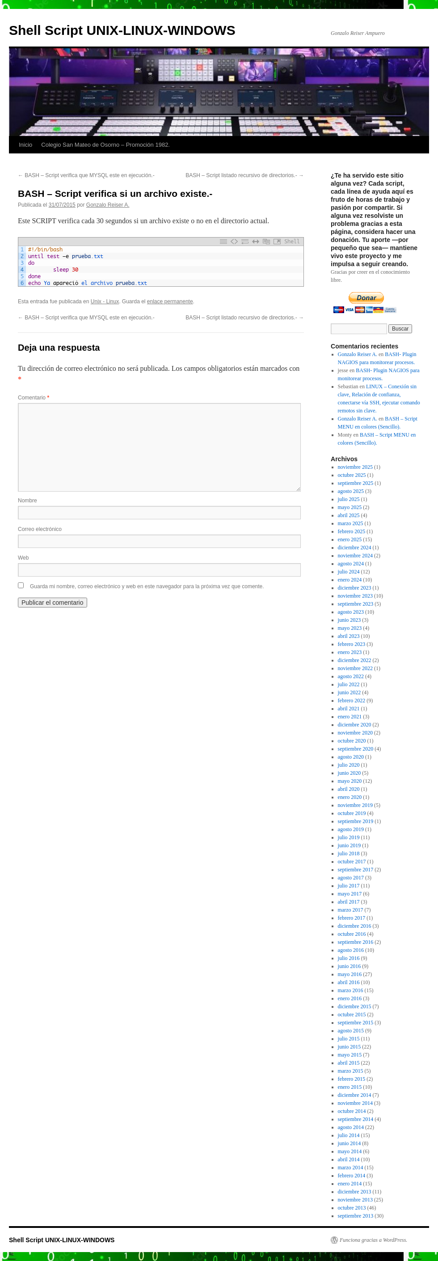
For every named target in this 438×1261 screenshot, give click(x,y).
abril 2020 (349, 789)
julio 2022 (349, 684)
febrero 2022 (352, 700)
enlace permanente (170, 301)
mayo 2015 (350, 1055)
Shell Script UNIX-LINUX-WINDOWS (122, 30)
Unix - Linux (105, 301)
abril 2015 (349, 1063)
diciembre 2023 (354, 588)
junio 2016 (349, 966)
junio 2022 (349, 692)
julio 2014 (349, 1135)
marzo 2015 (350, 1071)
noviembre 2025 (355, 467)
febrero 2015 (352, 1079)
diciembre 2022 (354, 660)
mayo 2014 (350, 1151)
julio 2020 (349, 765)
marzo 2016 (350, 990)
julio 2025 (349, 499)
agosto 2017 (351, 878)
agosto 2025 (351, 491)
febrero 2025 (352, 531)
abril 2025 (349, 515)
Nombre (27, 500)
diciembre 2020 (354, 725)
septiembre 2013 (356, 1216)
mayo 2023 (350, 628)
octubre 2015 (352, 1014)
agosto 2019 (351, 829)
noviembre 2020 (355, 733)
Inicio (25, 144)
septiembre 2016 (356, 942)
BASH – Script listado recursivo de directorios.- (244, 175)
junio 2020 (349, 773)
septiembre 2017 (356, 869)
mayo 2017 (350, 894)
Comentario (33, 398)
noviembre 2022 (355, 668)
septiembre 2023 (356, 604)
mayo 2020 (350, 781)
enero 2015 (350, 1087)
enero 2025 (350, 539)
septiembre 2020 (356, 749)
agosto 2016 (351, 950)
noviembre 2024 (355, 555)
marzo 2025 (350, 523)
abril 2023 (349, 636)
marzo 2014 (350, 1167)
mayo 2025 (350, 507)
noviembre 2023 (355, 596)
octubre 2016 (352, 934)
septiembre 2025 (356, 483)
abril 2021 (349, 708)
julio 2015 (349, 1039)
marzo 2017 (350, 910)
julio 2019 (349, 837)
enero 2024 (350, 580)
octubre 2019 (352, 813)
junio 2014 (349, 1143)
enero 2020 (350, 797)
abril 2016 (349, 982)
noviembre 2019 (355, 805)
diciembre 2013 (354, 1192)
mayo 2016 (350, 974)
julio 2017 (349, 886)
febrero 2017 (352, 918)
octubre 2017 (352, 861)
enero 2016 (350, 998)
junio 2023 (349, 620)
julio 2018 (349, 853)
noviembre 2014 (355, 1103)
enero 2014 (350, 1183)
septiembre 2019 (356, 821)
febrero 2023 (352, 644)
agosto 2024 (351, 563)
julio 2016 (349, 958)
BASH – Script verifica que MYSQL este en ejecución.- (86, 175)
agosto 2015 (351, 1030)
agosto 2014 (351, 1127)
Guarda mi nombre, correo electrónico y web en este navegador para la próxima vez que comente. (147, 586)
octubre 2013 (352, 1208)
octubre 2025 (352, 475)
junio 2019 (349, 845)
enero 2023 (350, 652)
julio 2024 (349, 572)
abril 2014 (349, 1159)
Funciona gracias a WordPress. (373, 1240)
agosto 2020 (351, 757)
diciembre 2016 (354, 926)
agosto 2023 (351, 612)
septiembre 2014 (356, 1119)
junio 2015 (349, 1047)
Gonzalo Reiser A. (108, 205)
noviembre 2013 (355, 1200)
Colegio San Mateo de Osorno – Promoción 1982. (105, 144)
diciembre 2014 (354, 1095)
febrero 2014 (352, 1175)
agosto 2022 (351, 676)
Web (23, 558)
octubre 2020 (352, 741)
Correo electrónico (40, 529)
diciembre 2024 (354, 547)
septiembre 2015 (356, 1022)
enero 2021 (350, 716)
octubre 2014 (352, 1111)
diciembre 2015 (354, 1006)
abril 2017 (349, 902)
